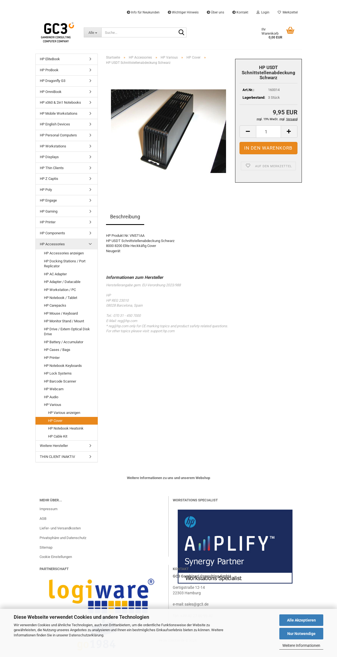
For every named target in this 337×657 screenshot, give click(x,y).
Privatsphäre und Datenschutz (63, 538)
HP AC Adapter (55, 274)
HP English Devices (55, 124)
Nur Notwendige (301, 633)
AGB (43, 518)
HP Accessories (52, 244)
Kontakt (240, 12)
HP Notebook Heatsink (65, 428)
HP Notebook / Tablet (60, 298)
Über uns (215, 12)
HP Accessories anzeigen (64, 253)
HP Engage (48, 200)
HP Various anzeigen (64, 413)
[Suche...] (92, 32)
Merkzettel (288, 12)
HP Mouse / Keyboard (61, 313)
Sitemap (46, 547)
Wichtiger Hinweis (183, 12)
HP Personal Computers (58, 135)
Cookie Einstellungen (56, 557)
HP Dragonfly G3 (52, 81)
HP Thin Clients (52, 168)
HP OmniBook (51, 92)
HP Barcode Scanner (60, 381)
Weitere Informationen (301, 645)
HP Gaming (48, 211)
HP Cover (55, 421)
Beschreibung (125, 216)
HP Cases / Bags (57, 350)
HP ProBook (49, 70)
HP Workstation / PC (60, 290)
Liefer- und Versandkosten (60, 528)
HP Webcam (53, 389)
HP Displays (49, 157)
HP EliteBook (50, 59)
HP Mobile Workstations (58, 113)
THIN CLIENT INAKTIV (57, 457)
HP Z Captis (49, 179)
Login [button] (263, 12)
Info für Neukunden (143, 12)
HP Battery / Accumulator (63, 342)
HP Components (52, 233)
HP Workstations (53, 146)
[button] (247, 131)
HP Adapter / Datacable (62, 282)
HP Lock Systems (58, 373)
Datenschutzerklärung (86, 635)
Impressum (48, 509)
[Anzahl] (268, 131)
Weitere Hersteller (54, 446)
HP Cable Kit (57, 436)
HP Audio (51, 397)
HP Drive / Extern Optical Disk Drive (67, 331)
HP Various (52, 405)
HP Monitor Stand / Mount (64, 321)
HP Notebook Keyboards (63, 366)
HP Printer (47, 222)
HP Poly (46, 190)
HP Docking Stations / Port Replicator (64, 263)
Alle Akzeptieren (301, 620)
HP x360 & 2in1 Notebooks (60, 102)
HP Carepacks (55, 305)
